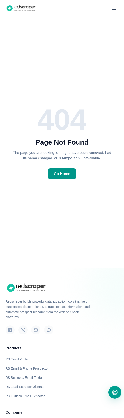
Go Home (62, 174)
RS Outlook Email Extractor (25, 396)
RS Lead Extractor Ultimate (25, 387)
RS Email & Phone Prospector (27, 368)
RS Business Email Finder (24, 377)
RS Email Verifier (18, 359)
